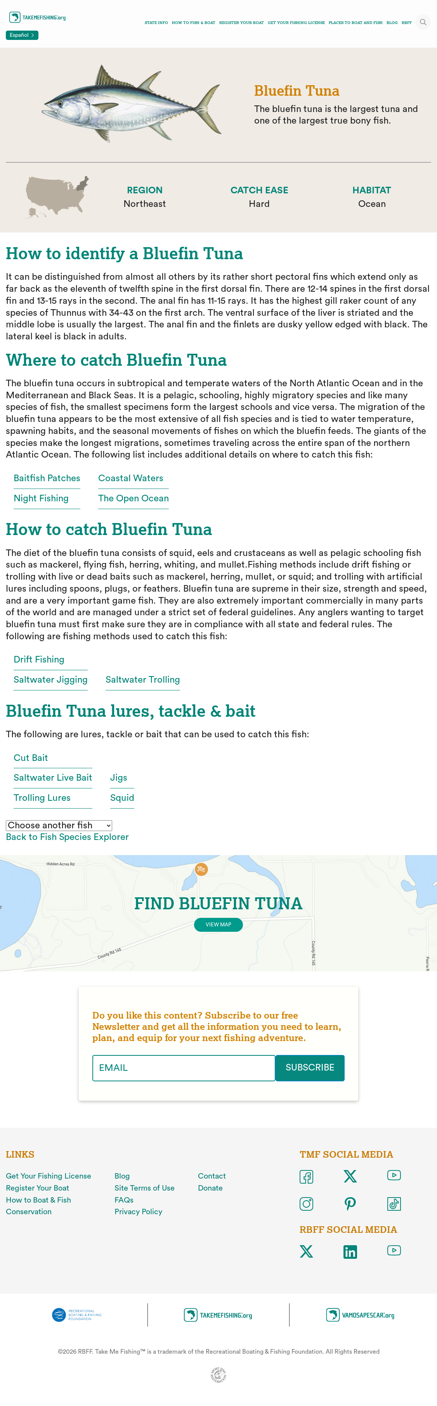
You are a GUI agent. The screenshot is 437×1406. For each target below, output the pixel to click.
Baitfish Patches (47, 478)
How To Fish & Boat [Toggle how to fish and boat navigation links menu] (193, 22)
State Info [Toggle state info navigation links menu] (156, 22)
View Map (218, 924)
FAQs (124, 1200)
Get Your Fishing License (296, 22)
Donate (210, 1188)
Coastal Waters (130, 478)
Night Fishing (41, 498)
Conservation (29, 1212)
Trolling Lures (42, 798)
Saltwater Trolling (143, 680)
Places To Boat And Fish (356, 22)
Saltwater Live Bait (53, 778)
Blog (392, 22)
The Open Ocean (133, 498)
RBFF (407, 22)
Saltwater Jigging (51, 680)
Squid (122, 798)
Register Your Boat (241, 22)
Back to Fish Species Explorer (67, 837)
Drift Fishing (39, 659)
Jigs (118, 778)
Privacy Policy (138, 1212)
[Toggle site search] (423, 22)
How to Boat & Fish (38, 1200)
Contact (212, 1176)
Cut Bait (31, 758)
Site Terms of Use (144, 1188)
